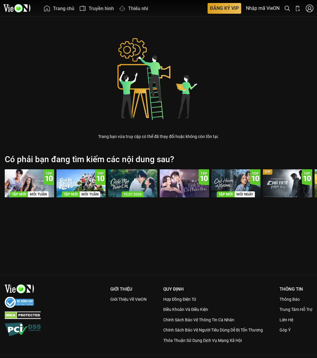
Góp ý (285, 337)
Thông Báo (290, 299)
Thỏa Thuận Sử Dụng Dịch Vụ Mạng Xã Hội (204, 347)
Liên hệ (286, 326)
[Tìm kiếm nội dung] (287, 8)
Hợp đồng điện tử (180, 299)
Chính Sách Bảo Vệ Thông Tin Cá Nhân (200, 320)
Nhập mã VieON (263, 8)
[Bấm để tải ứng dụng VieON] (298, 8)
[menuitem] (58, 8)
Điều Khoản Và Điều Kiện (186, 309)
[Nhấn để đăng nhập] (309, 8)
